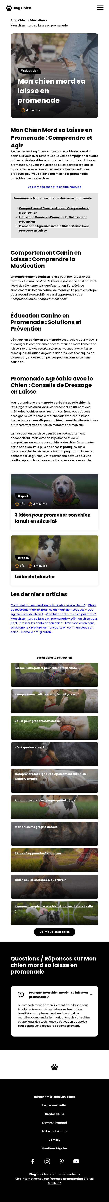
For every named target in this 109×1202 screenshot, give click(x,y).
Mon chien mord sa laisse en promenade (39, 619)
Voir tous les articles (55, 932)
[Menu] (100, 8)
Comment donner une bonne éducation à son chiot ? (48, 605)
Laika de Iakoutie (54, 1131)
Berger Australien (54, 1105)
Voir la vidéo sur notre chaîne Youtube (54, 187)
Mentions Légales (54, 1148)
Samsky (54, 1140)
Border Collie (54, 1114)
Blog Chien (19, 20)
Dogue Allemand (54, 1123)
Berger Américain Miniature (54, 1097)
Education (37, 20)
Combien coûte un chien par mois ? (71, 614)
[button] (54, 994)
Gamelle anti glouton (36, 632)
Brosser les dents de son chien (41, 623)
